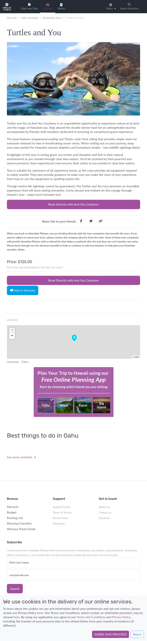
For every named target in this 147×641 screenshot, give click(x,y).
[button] (110, 6)
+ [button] (12, 330)
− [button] (12, 336)
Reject (137, 634)
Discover (12, 17)
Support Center (62, 506)
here (40, 613)
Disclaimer (59, 523)
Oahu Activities (30, 17)
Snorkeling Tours (52, 17)
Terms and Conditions (91, 617)
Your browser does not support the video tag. (73, 392)
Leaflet (136, 357)
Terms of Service (62, 512)
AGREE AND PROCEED (111, 634)
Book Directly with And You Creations (73, 204)
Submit (15, 588)
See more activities (21, 457)
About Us (104, 506)
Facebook (104, 518)
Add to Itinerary (22, 290)
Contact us (105, 512)
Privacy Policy (61, 518)
